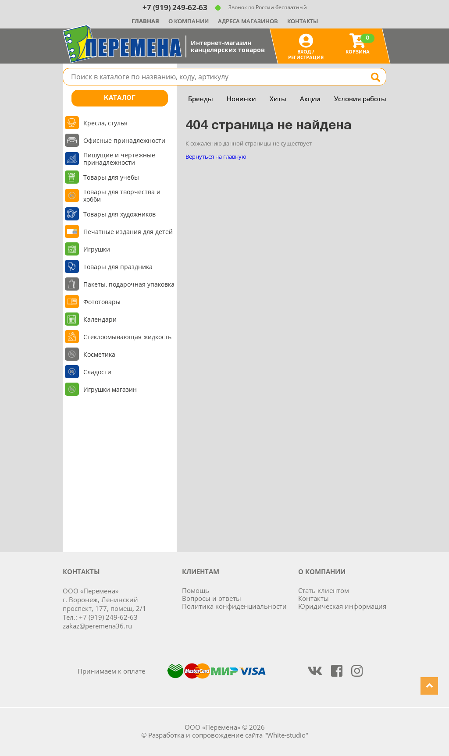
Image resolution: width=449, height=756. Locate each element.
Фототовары (102, 301)
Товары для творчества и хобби (121, 195)
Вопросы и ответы (211, 598)
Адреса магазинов (248, 21)
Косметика (99, 354)
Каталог (119, 98)
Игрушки (96, 249)
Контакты (302, 21)
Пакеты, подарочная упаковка (129, 284)
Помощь (195, 590)
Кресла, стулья (105, 123)
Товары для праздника (118, 266)
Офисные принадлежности (124, 140)
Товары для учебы (111, 177)
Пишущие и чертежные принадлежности (119, 158)
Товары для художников (119, 214)
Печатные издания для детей (128, 231)
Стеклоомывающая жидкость (127, 337)
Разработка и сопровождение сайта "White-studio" (228, 735)
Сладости (97, 372)
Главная (145, 21)
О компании (188, 21)
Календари (100, 319)
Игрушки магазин (110, 389)
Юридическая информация (342, 606)
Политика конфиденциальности (234, 606)
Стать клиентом (323, 590)
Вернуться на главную (215, 156)
